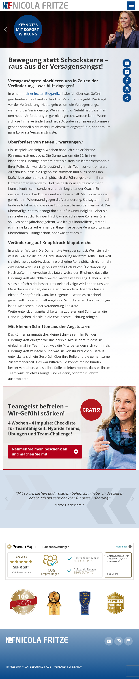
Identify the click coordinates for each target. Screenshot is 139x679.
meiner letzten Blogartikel (41, 93)
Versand (60, 666)
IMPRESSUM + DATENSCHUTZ (24, 666)
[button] (131, 5)
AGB (48, 666)
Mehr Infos (124, 546)
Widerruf (75, 666)
